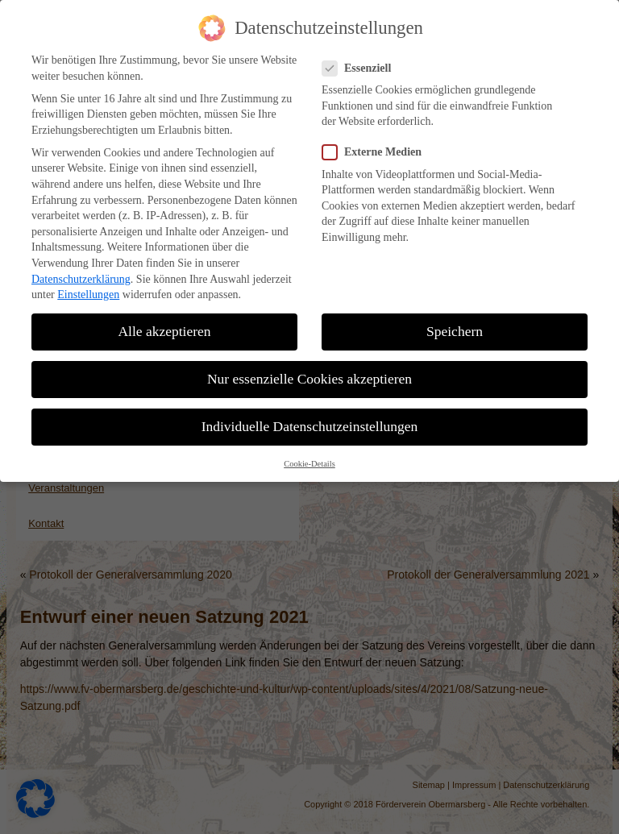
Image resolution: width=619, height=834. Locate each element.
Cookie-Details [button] (309, 455)
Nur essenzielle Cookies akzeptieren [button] (309, 371)
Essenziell (363, 60)
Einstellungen (88, 286)
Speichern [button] (454, 323)
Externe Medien (378, 143)
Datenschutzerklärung (81, 271)
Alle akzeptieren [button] (164, 323)
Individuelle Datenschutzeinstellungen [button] (309, 418)
